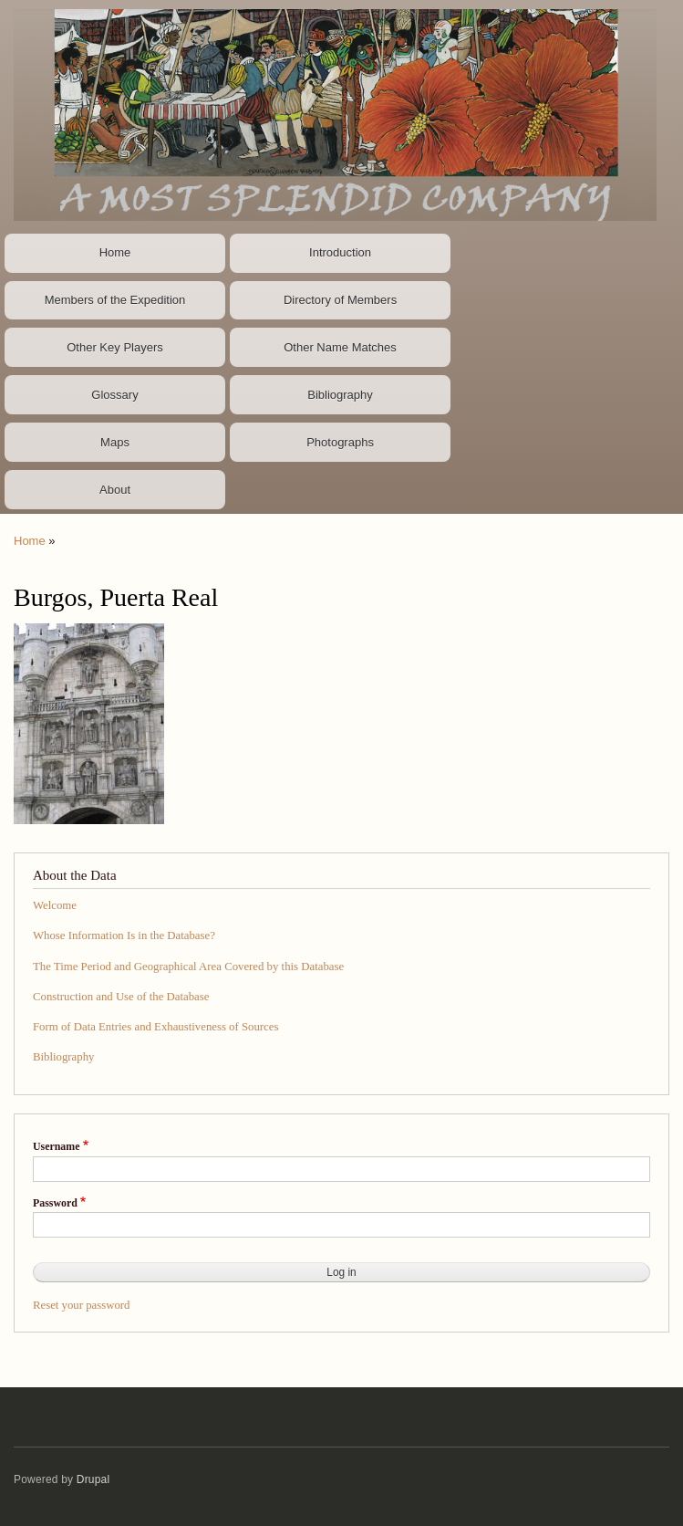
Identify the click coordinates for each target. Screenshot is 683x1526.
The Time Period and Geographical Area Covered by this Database (188, 966)
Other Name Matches (340, 347)
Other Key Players (115, 347)
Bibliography (340, 395)
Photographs (340, 442)
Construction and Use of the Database (121, 996)
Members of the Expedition (115, 300)
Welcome (55, 905)
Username (56, 1146)
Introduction (340, 252)
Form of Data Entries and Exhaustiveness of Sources (155, 1026)
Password (55, 1203)
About (114, 489)
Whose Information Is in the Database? (124, 935)
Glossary (114, 395)
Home (115, 252)
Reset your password (81, 1305)
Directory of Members (340, 300)
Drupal (93, 1479)
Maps (114, 442)
